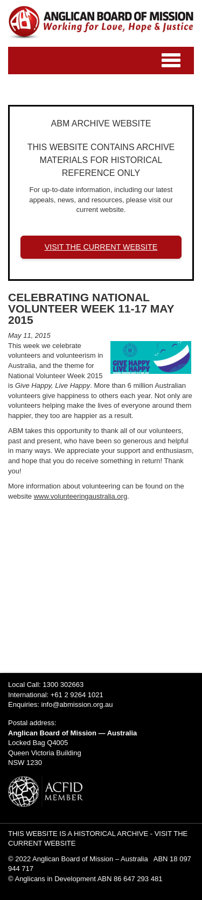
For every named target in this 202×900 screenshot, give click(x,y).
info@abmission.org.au (77, 704)
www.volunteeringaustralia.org (80, 496)
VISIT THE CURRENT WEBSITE (101, 247)
